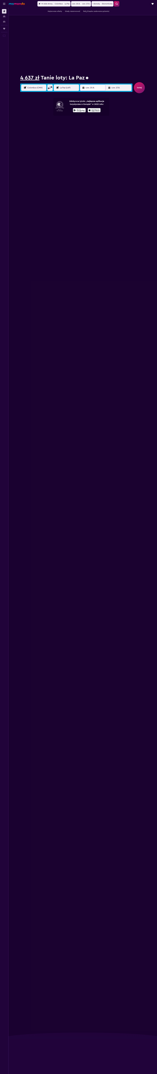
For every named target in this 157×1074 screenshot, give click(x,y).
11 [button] (53, 131)
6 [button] (64, 125)
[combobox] (28, 85)
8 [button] (76, 125)
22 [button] (76, 137)
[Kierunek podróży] (69, 92)
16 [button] (82, 131)
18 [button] (53, 137)
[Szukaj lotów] (4, 11)
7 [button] (70, 125)
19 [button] (59, 137)
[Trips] (4, 28)
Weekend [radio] (56, 101)
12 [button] (59, 131)
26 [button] (120, 137)
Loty (21, 10)
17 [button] (47, 137)
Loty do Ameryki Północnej (35, 10)
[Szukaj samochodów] (4, 21)
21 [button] (71, 137)
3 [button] (47, 125)
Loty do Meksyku (52, 10)
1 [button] (76, 120)
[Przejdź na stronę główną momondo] (17, 3)
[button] (4, 4)
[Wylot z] (36, 92)
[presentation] (87, 78)
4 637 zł (29, 77)
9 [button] (82, 125)
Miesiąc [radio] (67, 101)
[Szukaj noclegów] (4, 16)
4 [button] (53, 125)
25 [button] (114, 137)
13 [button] (65, 131)
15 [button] (77, 131)
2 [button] (82, 120)
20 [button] (65, 137)
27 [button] (126, 137)
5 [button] (58, 125)
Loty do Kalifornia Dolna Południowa (73, 10)
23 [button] (82, 137)
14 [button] (71, 131)
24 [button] (108, 137)
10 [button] (47, 131)
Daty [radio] (46, 101)
